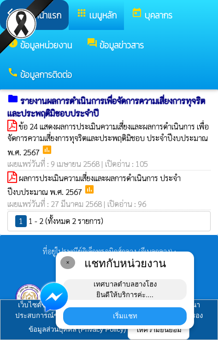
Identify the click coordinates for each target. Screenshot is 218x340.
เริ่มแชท (125, 316)
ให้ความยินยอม (159, 330)
